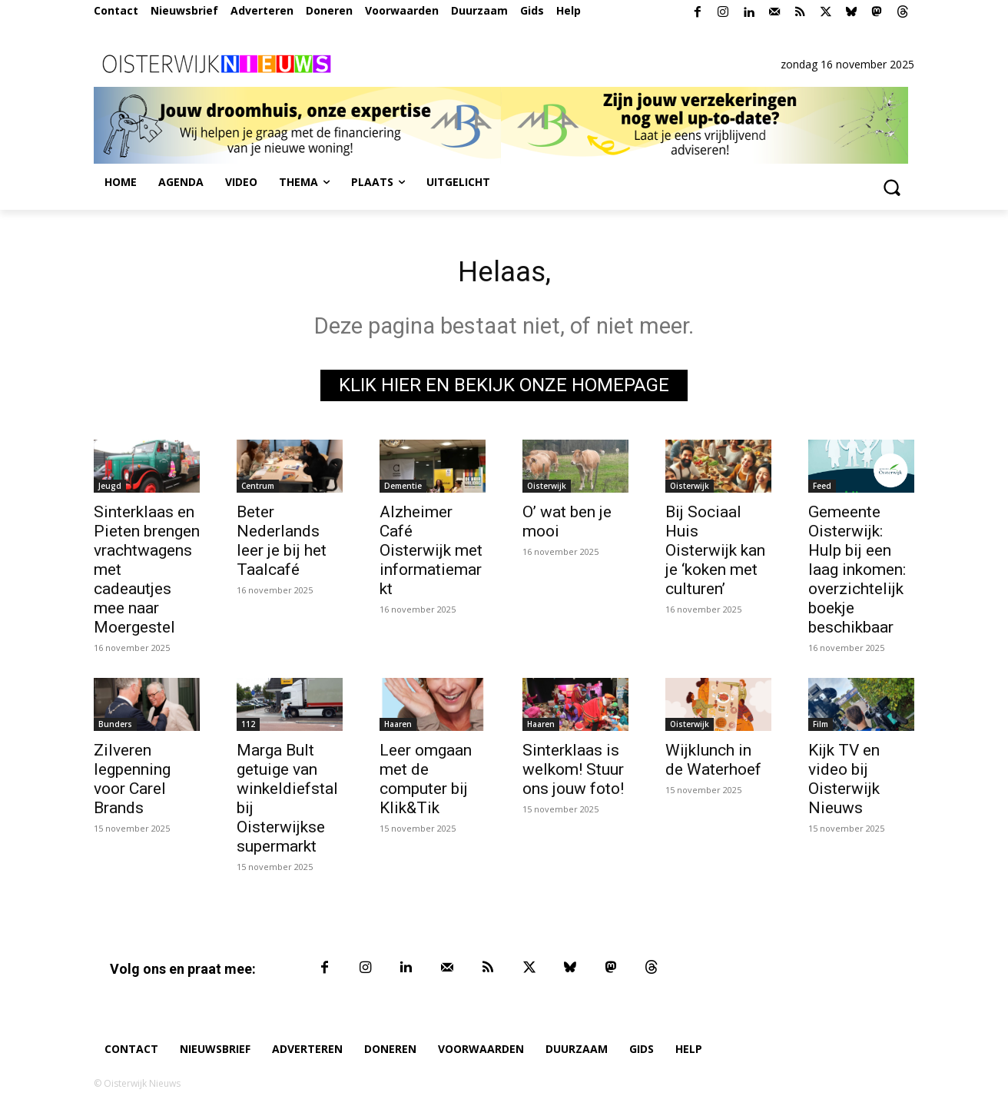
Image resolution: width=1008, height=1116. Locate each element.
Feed (822, 488)
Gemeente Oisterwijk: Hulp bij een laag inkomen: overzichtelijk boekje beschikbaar (857, 572)
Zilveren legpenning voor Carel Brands (132, 782)
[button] (891, 187)
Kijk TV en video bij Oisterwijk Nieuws (844, 782)
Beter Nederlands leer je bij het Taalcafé (282, 544)
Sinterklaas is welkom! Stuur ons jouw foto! (573, 772)
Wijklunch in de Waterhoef (713, 763)
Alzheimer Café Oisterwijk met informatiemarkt (431, 553)
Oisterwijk (546, 488)
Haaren (398, 727)
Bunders (115, 727)
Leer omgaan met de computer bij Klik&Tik (426, 782)
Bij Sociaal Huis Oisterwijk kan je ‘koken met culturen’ (715, 553)
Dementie (403, 488)
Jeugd (109, 488)
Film (820, 727)
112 (248, 727)
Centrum (257, 488)
